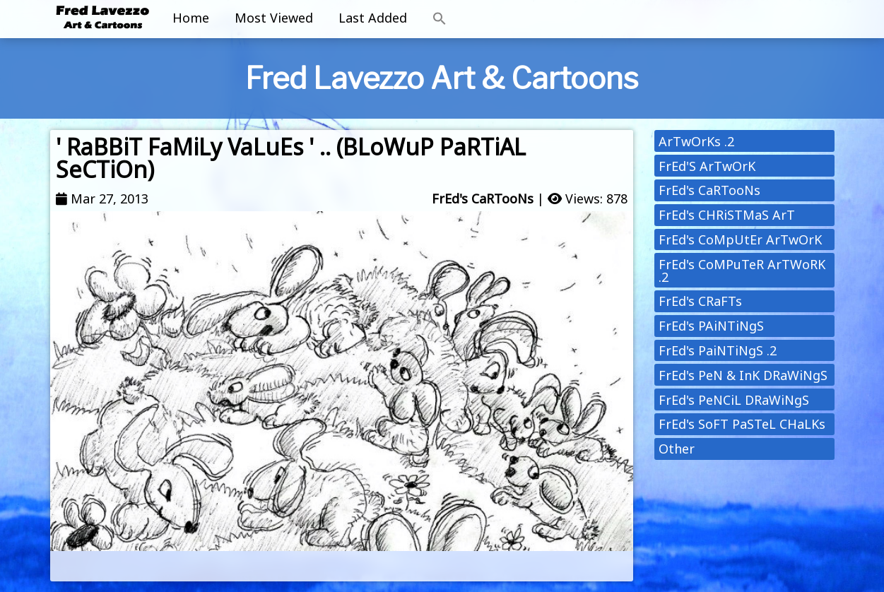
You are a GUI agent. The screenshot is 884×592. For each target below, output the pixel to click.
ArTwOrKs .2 (696, 141)
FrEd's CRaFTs (700, 300)
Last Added (372, 17)
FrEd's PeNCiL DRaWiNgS (734, 399)
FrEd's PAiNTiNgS (711, 325)
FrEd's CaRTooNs (483, 198)
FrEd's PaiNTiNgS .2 (718, 350)
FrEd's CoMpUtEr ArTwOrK (740, 239)
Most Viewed (274, 17)
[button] (439, 19)
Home (190, 17)
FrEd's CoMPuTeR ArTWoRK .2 (742, 270)
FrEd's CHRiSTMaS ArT (727, 214)
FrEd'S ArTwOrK (707, 166)
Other (677, 448)
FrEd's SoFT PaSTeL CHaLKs (742, 423)
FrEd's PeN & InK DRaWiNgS (743, 375)
